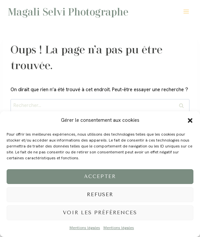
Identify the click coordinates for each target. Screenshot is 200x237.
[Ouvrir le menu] (186, 11)
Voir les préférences (100, 213)
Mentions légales (85, 227)
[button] (190, 120)
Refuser (100, 195)
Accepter (100, 176)
